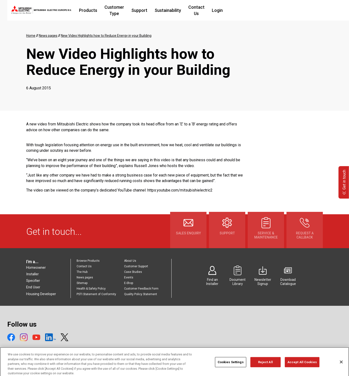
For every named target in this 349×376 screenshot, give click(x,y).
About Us (130, 260)
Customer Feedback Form (141, 288)
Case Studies (133, 272)
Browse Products (88, 260)
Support (176, 10)
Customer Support (136, 266)
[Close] (341, 368)
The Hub (82, 272)
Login (259, 10)
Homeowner (36, 267)
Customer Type (146, 10)
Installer (32, 274)
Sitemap (82, 283)
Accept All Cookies (302, 368)
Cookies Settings (231, 368)
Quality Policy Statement (140, 294)
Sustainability (204, 10)
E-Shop (128, 283)
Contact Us (236, 10)
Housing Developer (41, 294)
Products (114, 10)
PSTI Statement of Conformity (96, 294)
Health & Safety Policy (91, 288)
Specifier (33, 280)
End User (33, 287)
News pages (85, 277)
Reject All (265, 368)
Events (128, 277)
